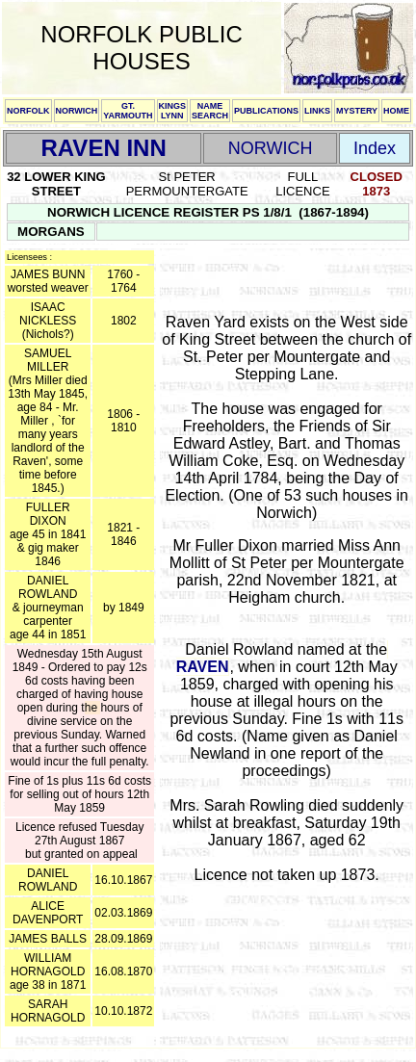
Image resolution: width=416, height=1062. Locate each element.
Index (374, 148)
